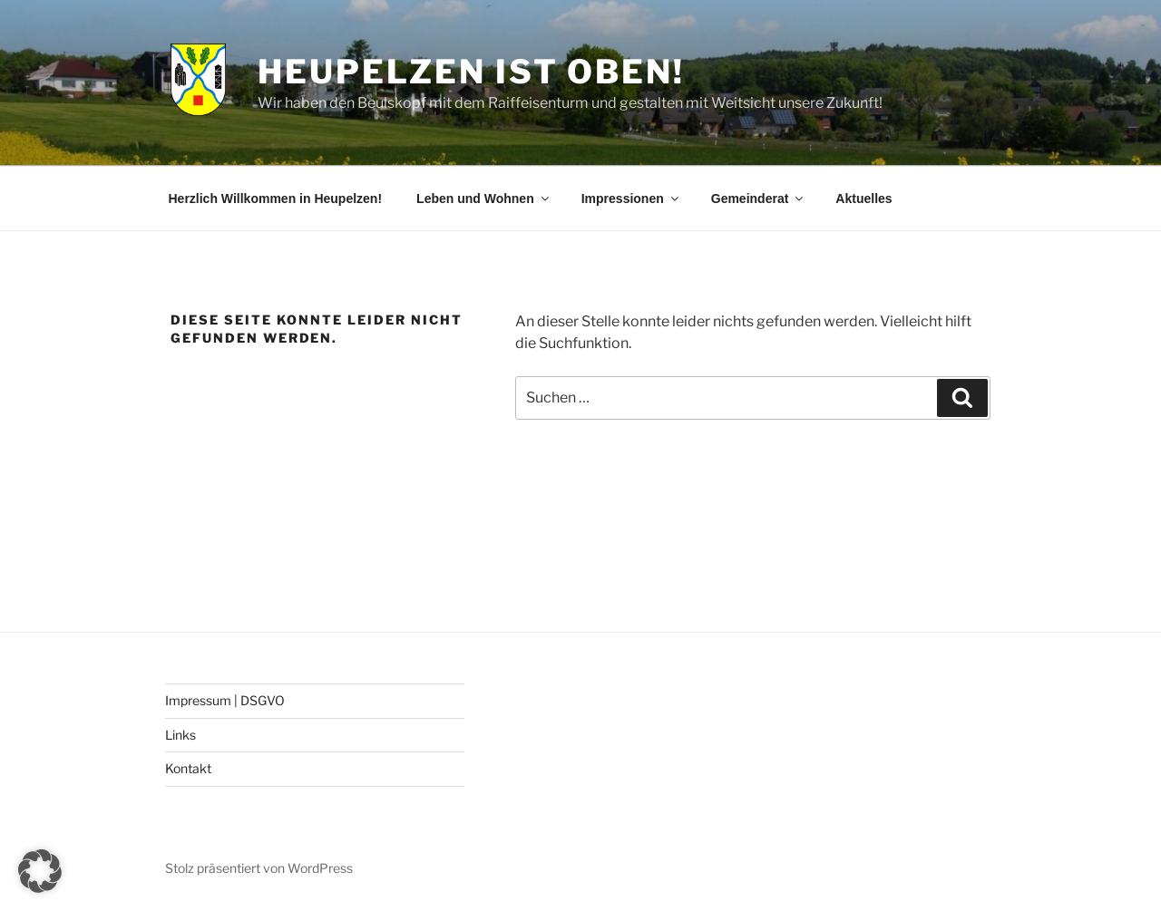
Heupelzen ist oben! (471, 72)
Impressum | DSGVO (225, 700)
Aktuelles (863, 198)
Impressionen (631, 198)
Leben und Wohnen (483, 198)
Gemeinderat (758, 198)
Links (180, 734)
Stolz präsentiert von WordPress (259, 868)
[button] (40, 871)
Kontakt (188, 768)
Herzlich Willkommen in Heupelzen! (276, 198)
